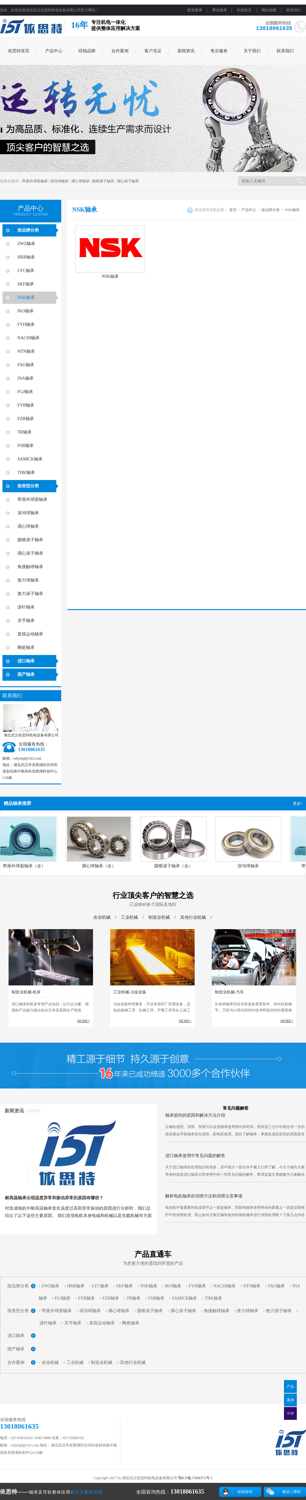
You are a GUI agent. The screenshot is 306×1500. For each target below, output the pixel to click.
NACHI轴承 (28, 338)
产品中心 (53, 51)
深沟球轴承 (59, 181)
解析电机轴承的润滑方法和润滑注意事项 (203, 1200)
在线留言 (244, 10)
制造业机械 (159, 917)
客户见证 (153, 51)
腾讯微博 (219, 10)
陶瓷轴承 (26, 647)
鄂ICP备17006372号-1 (195, 1478)
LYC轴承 (25, 270)
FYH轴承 (26, 324)
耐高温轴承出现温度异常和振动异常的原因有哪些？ (54, 1198)
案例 (290, 1400)
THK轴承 (26, 472)
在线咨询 (244, 1492)
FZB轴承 (25, 418)
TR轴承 (24, 432)
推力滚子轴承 (30, 593)
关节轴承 (26, 620)
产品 (290, 1386)
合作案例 (120, 51)
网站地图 (269, 10)
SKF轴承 (25, 284)
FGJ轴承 (25, 391)
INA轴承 (25, 378)
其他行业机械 (193, 917)
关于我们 (252, 51)
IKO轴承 (25, 311)
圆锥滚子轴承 (103, 181)
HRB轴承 (26, 257)
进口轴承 (26, 661)
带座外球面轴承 (35, 181)
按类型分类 (28, 486)
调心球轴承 (80, 181)
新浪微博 (194, 10)
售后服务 (219, 51)
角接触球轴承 (30, 566)
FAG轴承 (25, 365)
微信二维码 (291, 1492)
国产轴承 (26, 674)
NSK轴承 (26, 297)
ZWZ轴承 (26, 243)
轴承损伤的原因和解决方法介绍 (195, 1119)
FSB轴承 (25, 445)
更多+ (298, 803)
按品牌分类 (28, 230)
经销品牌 (86, 51)
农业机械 (101, 917)
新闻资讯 (186, 51)
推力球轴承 (28, 580)
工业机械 (129, 917)
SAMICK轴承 (30, 459)
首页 (233, 210)
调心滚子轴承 (128, 181)
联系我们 (293, 10)
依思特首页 (18, 51)
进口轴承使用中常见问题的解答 (195, 1160)
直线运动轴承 (30, 634)
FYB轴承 (25, 405)
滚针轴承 (26, 607)
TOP (290, 1413)
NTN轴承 (26, 351)
